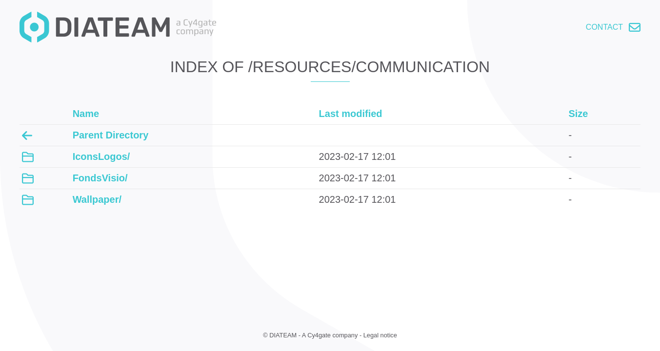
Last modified (350, 113)
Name (86, 113)
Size (578, 113)
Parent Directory (111, 135)
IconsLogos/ (101, 156)
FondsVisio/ (100, 178)
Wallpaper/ (97, 199)
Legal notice (380, 335)
